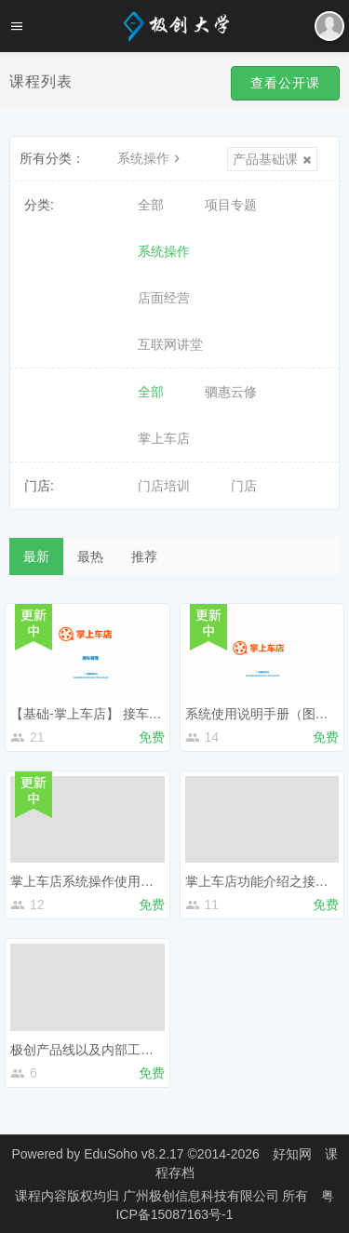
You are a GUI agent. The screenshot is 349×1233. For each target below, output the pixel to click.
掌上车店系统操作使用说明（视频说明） (127, 881)
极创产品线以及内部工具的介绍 (101, 1049)
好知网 (292, 1153)
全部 (151, 204)
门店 (244, 485)
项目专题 (231, 204)
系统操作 (150, 158)
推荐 (144, 556)
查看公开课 (285, 82)
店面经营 (164, 297)
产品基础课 (272, 159)
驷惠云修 (231, 391)
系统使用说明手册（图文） (263, 713)
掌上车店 (164, 438)
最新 (36, 556)
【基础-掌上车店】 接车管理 (92, 713)
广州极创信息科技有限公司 (203, 1195)
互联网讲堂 (170, 344)
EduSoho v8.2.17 (133, 1153)
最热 (90, 556)
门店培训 (164, 485)
